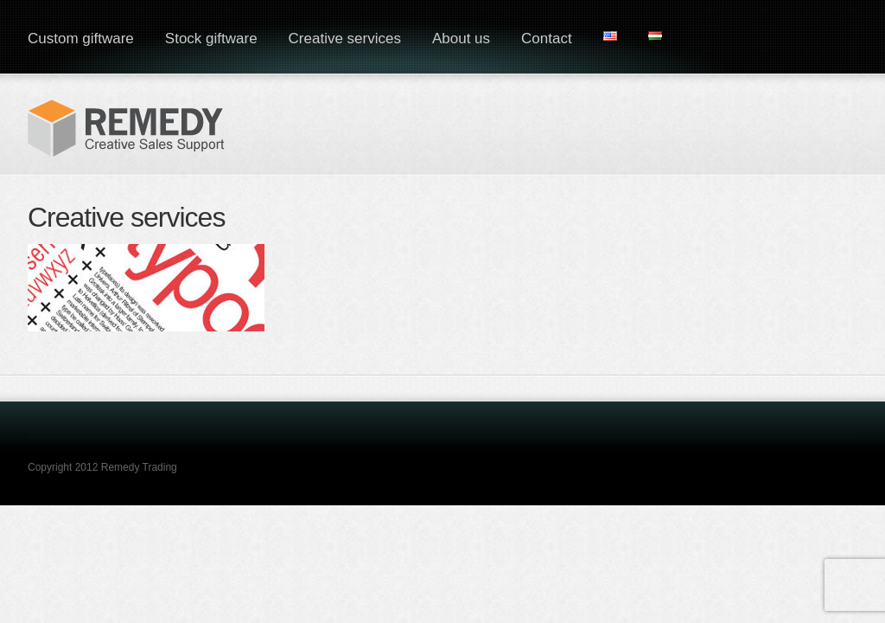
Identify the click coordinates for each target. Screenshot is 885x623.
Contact (546, 38)
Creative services (345, 38)
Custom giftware (81, 38)
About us (461, 38)
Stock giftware (211, 38)
